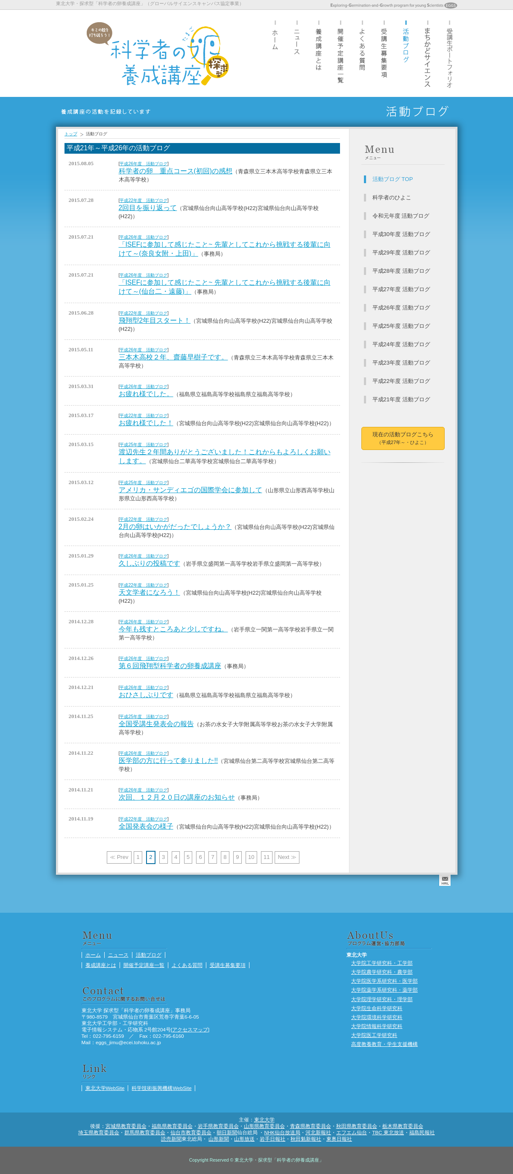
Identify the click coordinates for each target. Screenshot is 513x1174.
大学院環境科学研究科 (376, 1017)
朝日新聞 (227, 1132)
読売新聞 (171, 1139)
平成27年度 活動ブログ (401, 289)
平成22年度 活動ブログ (143, 200)
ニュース (296, 53)
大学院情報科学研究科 (376, 1026)
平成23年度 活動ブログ (401, 362)
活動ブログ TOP (392, 179)
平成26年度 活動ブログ (143, 163)
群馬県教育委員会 (144, 1132)
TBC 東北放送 (388, 1132)
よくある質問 (362, 53)
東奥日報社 (339, 1139)
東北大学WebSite (105, 1088)
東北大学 (264, 1119)
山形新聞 (218, 1139)
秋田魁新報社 (305, 1139)
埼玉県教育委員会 (98, 1132)
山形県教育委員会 (264, 1126)
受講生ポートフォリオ (449, 53)
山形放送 (244, 1139)
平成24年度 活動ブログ (401, 344)
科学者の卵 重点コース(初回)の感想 (175, 171)
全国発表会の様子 (146, 826)
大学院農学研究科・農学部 (382, 972)
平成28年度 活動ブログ (401, 271)
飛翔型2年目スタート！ (155, 320)
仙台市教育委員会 (190, 1132)
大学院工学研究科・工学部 (382, 963)
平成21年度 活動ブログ (401, 399)
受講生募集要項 (384, 53)
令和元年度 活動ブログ (401, 216)
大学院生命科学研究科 (376, 1008)
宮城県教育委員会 (126, 1126)
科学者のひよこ (391, 197)
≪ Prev (119, 857)
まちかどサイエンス (427, 53)
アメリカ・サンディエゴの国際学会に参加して (190, 490)
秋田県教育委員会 (356, 1126)
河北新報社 (318, 1132)
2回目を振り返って (148, 207)
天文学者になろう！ (149, 592)
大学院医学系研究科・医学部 (384, 981)
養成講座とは (318, 53)
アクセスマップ (190, 1029)
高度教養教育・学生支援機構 (384, 1044)
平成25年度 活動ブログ (143, 444)
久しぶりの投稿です (149, 563)
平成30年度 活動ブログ (401, 234)
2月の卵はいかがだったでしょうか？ (175, 526)
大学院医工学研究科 (374, 1035)
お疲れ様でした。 (146, 393)
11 (267, 857)
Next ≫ (287, 857)
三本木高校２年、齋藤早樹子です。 (173, 357)
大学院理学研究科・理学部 (382, 999)
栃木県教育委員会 (402, 1126)
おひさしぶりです (146, 694)
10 (251, 857)
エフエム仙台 (351, 1132)
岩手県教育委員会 (218, 1126)
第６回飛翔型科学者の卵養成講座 (170, 665)
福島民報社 (422, 1132)
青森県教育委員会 (310, 1126)
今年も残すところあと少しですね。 (173, 629)
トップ (70, 133)
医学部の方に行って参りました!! (168, 760)
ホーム (275, 53)
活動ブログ (405, 53)
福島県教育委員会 (172, 1126)
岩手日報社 (272, 1139)
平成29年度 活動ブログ (401, 252)
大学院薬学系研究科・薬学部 (384, 990)
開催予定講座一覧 (340, 53)
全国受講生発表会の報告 (156, 723)
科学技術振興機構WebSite (161, 1088)
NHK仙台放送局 (282, 1132)
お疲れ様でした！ (146, 422)
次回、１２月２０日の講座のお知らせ (177, 797)
